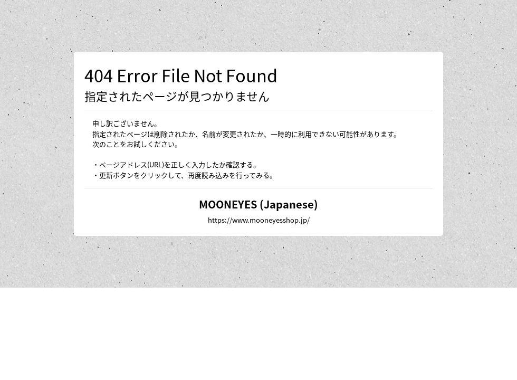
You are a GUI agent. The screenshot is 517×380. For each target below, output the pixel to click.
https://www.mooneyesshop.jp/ (259, 220)
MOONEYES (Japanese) (258, 204)
